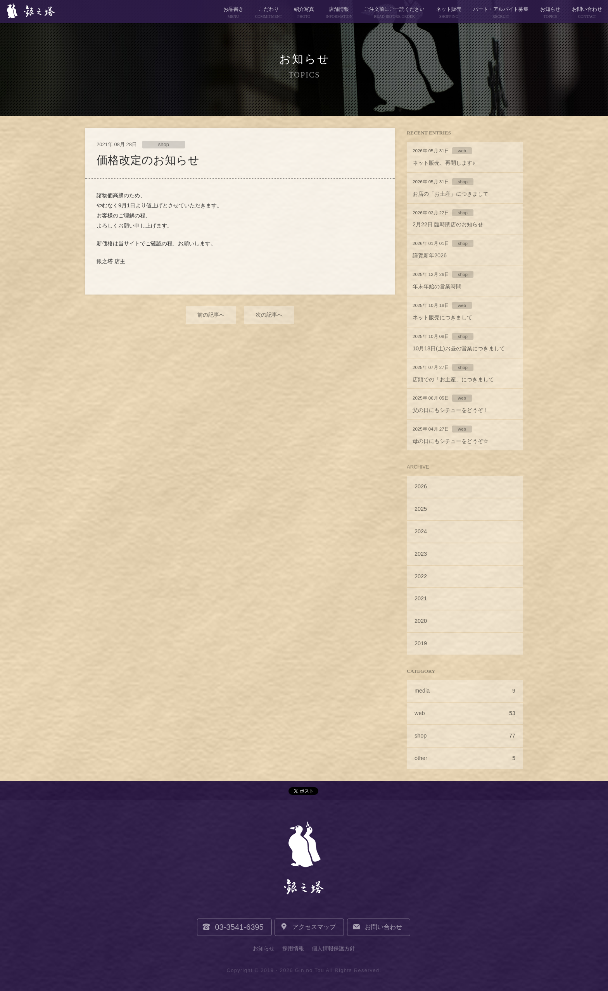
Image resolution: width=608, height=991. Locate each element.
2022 (421, 576)
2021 (421, 598)
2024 (421, 531)
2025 (421, 509)
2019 (421, 643)
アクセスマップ (314, 927)
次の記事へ (269, 315)
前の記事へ (211, 315)
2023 (421, 554)
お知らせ (264, 948)
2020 (421, 621)
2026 (421, 486)
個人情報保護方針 (333, 948)
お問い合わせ (382, 927)
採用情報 (293, 948)
